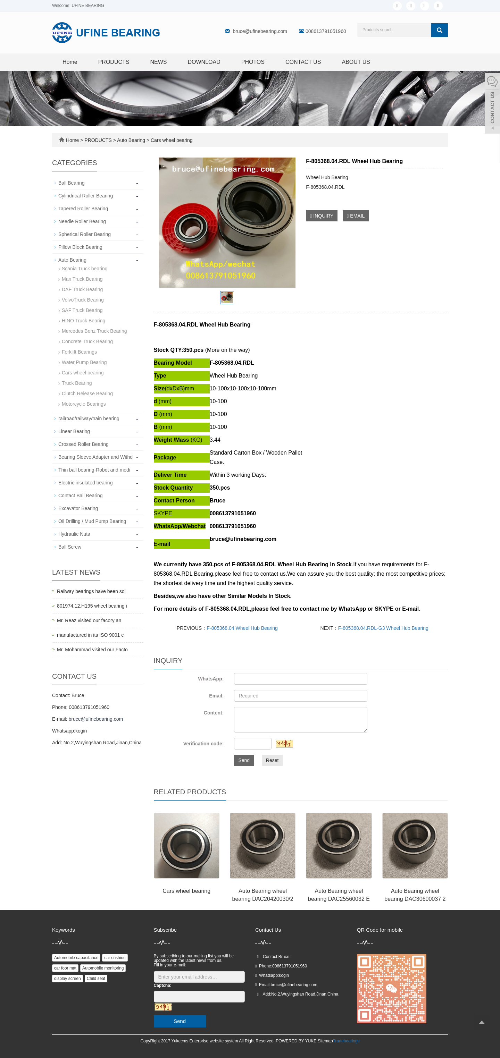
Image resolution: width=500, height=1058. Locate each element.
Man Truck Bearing (82, 279)
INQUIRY (321, 216)
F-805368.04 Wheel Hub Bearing (242, 628)
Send (244, 760)
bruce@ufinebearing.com (260, 31)
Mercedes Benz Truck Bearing (94, 331)
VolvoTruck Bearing (83, 300)
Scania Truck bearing (85, 268)
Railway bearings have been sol (91, 591)
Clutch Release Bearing (87, 393)
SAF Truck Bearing (82, 310)
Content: (214, 713)
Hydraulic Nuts (74, 534)
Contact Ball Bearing (80, 495)
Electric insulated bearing (85, 482)
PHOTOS (253, 62)
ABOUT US (356, 62)
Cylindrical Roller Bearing (85, 195)
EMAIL (356, 216)
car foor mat (65, 968)
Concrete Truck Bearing (87, 341)
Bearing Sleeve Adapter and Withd (95, 457)
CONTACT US (303, 62)
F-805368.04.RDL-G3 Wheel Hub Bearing (383, 628)
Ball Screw (69, 547)
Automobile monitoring (103, 968)
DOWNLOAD (204, 62)
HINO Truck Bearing (83, 320)
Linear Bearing (74, 431)
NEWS (158, 62)
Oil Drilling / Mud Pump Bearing (92, 521)
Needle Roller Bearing (82, 221)
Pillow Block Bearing (80, 247)
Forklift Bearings (79, 352)
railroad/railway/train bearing (88, 418)
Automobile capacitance (76, 957)
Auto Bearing (131, 140)
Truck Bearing (77, 383)
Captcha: (163, 985)
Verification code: (203, 743)
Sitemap (325, 1041)
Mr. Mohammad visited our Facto (92, 649)
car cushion (114, 957)
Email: (216, 696)
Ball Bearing (71, 183)
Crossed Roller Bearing (83, 444)
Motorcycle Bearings (84, 404)
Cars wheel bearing (171, 140)
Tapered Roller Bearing (83, 208)
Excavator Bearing (78, 508)
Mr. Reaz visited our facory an (89, 620)
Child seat (96, 978)
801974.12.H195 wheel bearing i (92, 606)
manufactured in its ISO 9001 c (90, 635)
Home (69, 62)
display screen (67, 978)
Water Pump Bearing (84, 362)
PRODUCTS (114, 62)
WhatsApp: (211, 679)
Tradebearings (346, 1041)
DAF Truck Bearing (82, 289)
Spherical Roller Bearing (84, 234)
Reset (272, 760)
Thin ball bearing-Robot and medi (94, 470)
